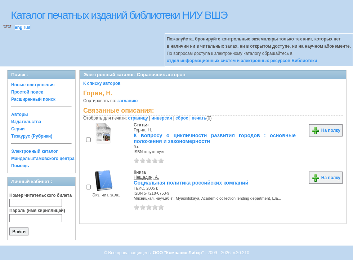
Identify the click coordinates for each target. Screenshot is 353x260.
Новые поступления (33, 84)
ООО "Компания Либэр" (179, 252)
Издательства (26, 121)
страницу (138, 118)
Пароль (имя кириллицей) (37, 210)
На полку (325, 130)
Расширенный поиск (33, 99)
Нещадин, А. (146, 177)
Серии (17, 128)
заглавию (127, 100)
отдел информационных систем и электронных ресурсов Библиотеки (242, 60)
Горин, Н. (143, 130)
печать (199, 118)
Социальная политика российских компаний (191, 183)
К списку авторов (102, 83)
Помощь (20, 165)
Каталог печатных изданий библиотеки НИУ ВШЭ (119, 15)
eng (18, 27)
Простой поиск (27, 92)
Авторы (19, 114)
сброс (181, 118)
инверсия (162, 118)
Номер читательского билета (40, 195)
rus (26, 27)
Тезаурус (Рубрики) (31, 136)
